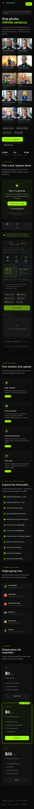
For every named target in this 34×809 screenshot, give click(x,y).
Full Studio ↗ (24, 804)
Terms (10, 804)
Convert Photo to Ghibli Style (14, 525)
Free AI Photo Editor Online (13, 559)
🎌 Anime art (21, 298)
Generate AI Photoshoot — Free (15, 497)
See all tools (8, 145)
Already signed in (17, 209)
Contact (16, 804)
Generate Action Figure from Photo (16, 519)
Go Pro (17, 780)
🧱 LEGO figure (21, 294)
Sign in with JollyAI (17, 203)
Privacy (4, 804)
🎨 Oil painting (9, 302)
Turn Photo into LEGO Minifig (14, 530)
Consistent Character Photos (14, 542)
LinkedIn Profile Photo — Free (14, 502)
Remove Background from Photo (15, 513)
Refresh (26, 342)
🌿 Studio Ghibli (9, 294)
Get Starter (17, 738)
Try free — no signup (12, 139)
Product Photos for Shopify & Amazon (17, 536)
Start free (17, 696)
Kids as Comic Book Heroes (13, 508)
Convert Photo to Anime (12, 547)
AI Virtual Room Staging (12, 553)
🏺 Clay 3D (20, 302)
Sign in (29, 4)
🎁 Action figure (9, 298)
